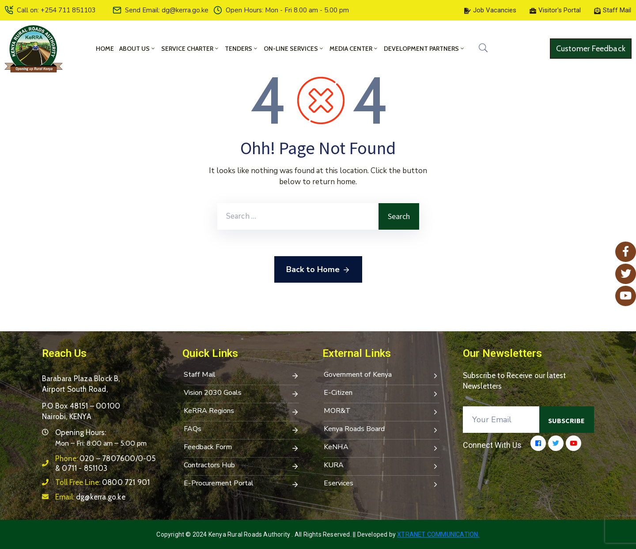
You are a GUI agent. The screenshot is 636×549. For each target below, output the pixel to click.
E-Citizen (381, 393)
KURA (381, 466)
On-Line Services (294, 49)
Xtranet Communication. (438, 534)
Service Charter (190, 49)
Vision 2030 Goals (241, 393)
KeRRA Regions (241, 411)
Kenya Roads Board (381, 429)
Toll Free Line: (102, 482)
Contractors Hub (241, 466)
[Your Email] (501, 419)
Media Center (354, 49)
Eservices (381, 484)
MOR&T (381, 411)
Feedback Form (241, 448)
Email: (90, 496)
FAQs (241, 429)
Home (105, 49)
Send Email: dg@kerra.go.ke (166, 10)
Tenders (241, 49)
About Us (137, 49)
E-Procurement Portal (241, 484)
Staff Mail (241, 375)
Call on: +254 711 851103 (56, 10)
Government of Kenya (381, 375)
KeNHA (381, 448)
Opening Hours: (80, 432)
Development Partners (424, 49)
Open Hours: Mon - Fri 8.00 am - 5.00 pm (287, 10)
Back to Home (318, 270)
